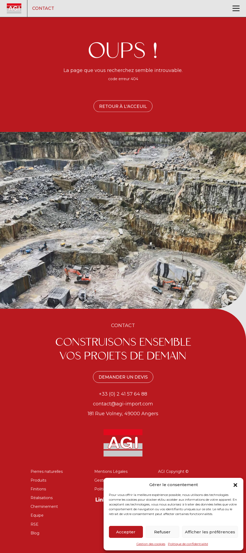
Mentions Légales (111, 471)
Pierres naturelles (47, 471)
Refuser (162, 531)
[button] (235, 484)
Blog (35, 533)
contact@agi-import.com (123, 404)
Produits (38, 480)
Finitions (38, 489)
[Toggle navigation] (236, 8)
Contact (43, 8)
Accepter (125, 531)
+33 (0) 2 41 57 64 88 (123, 394)
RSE (35, 524)
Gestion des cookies (150, 544)
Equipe (37, 515)
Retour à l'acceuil (123, 106)
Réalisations (42, 497)
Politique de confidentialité (188, 544)
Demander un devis (123, 377)
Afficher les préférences (210, 531)
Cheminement (44, 506)
